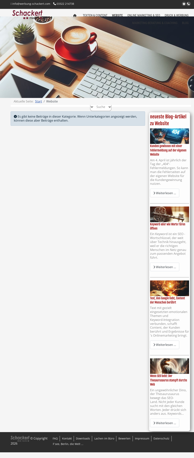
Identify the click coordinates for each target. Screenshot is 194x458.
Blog (185, 25)
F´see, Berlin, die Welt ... (68, 449)
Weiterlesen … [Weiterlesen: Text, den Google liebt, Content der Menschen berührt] (164, 350)
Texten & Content (95, 17)
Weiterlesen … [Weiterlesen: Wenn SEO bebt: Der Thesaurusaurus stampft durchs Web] (164, 429)
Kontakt (67, 444)
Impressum (142, 444)
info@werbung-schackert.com (30, 3)
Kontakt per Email (170, 4)
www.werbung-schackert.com (161, 4)
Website (117, 17)
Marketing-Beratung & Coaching (155, 25)
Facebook (174, 4)
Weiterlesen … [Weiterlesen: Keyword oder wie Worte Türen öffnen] (164, 273)
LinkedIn (179, 4)
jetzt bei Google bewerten (184, 4)
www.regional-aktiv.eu (165, 4)
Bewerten (124, 444)
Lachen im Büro (104, 444)
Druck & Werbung (177, 17)
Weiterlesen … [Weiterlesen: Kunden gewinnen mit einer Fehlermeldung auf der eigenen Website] (164, 199)
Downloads (83, 444)
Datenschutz (161, 444)
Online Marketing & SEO (143, 17)
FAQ (55, 444)
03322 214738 (63, 3)
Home (74, 18)
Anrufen (189, 4)
